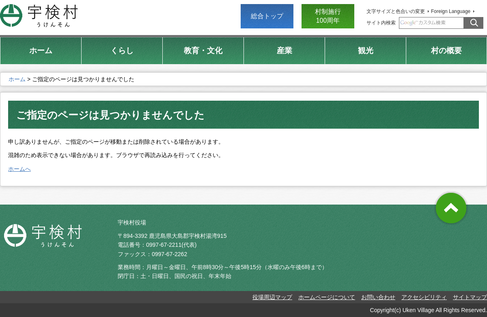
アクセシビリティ (424, 297)
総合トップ (267, 16)
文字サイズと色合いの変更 (395, 11)
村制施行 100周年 (328, 16)
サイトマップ (470, 297)
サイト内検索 (381, 23)
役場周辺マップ (272, 297)
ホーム (17, 79)
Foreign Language (450, 11)
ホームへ (19, 169)
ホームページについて (326, 297)
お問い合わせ (378, 297)
